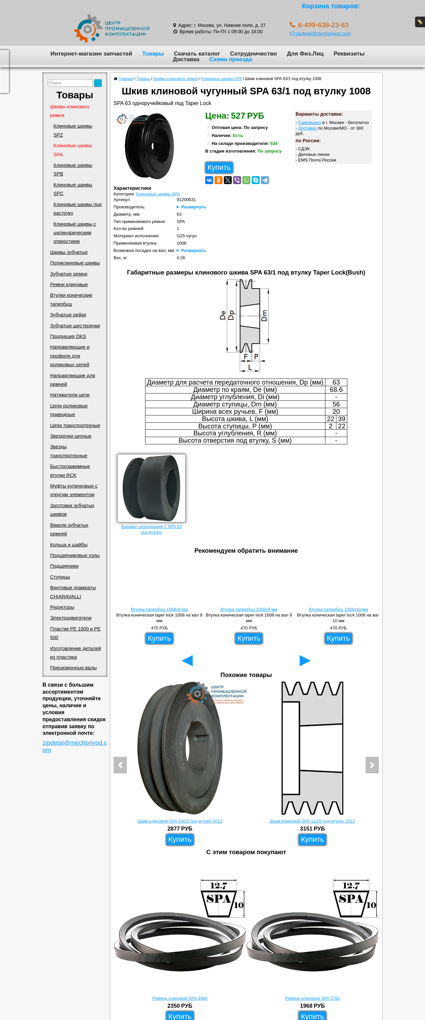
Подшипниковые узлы (75, 555)
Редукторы (62, 607)
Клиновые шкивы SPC (72, 189)
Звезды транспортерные (68, 451)
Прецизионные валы (73, 667)
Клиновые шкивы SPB (72, 169)
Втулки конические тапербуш (71, 299)
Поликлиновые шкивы (75, 263)
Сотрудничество (253, 53)
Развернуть (193, 206)
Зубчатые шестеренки (75, 325)
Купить (219, 167)
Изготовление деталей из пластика (75, 653)
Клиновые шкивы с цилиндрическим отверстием (74, 232)
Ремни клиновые (69, 284)
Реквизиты (349, 53)
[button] (120, 765)
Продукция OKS (68, 336)
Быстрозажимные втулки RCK (70, 471)
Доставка (186, 59)
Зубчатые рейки (68, 314)
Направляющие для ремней (72, 380)
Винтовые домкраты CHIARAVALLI (73, 592)
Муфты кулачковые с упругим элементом (74, 490)
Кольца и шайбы (68, 544)
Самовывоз (309, 122)
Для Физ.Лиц (305, 53)
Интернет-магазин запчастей (91, 53)
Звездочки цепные (71, 436)
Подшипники (64, 566)
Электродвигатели (70, 618)
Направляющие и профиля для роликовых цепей (70, 355)
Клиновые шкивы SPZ (72, 130)
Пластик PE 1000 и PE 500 (75, 633)
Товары (153, 53)
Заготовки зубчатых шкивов (72, 510)
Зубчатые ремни (68, 274)
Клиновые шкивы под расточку (77, 209)
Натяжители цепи (70, 394)
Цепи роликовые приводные (69, 410)
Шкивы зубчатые (69, 252)
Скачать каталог (197, 53)
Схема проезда (230, 59)
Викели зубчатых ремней (69, 529)
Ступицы (60, 577)
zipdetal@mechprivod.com (320, 33)
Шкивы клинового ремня (70, 111)
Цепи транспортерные (75, 425)
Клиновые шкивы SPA (72, 150)
